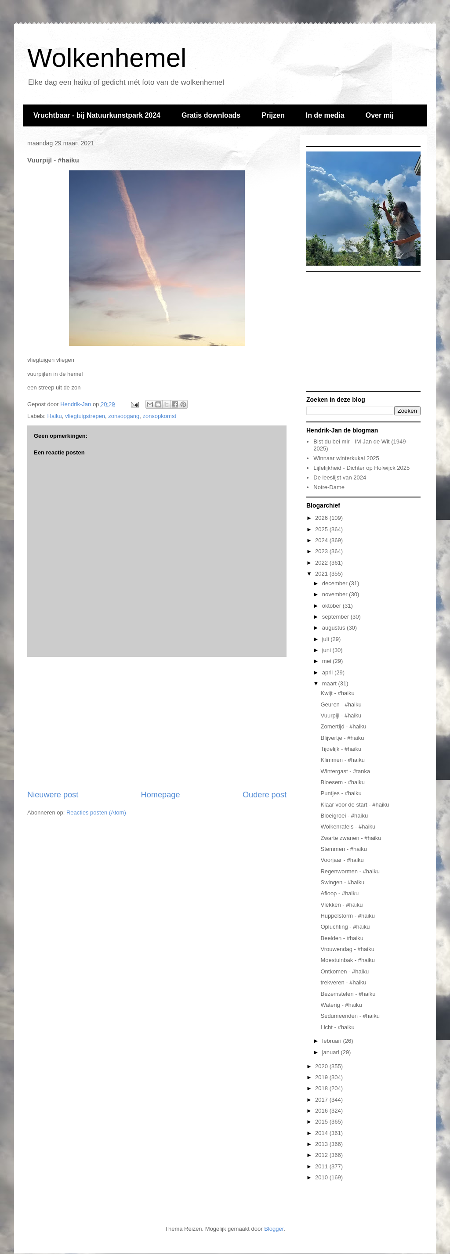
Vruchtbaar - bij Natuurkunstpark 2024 (96, 115)
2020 (322, 1066)
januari (331, 1052)
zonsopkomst (159, 416)
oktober (332, 605)
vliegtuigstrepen (85, 416)
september (336, 616)
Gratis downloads (210, 115)
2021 (322, 573)
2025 (322, 529)
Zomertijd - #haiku (343, 726)
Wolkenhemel (106, 57)
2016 (322, 1110)
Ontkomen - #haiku (344, 971)
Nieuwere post (52, 794)
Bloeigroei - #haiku (344, 815)
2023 (322, 551)
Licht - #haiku (337, 1027)
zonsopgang (123, 416)
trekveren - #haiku (343, 982)
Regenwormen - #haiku (349, 871)
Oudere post (265, 794)
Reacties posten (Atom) (96, 812)
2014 (322, 1133)
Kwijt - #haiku (337, 693)
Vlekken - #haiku (341, 904)
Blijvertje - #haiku (342, 738)
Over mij (380, 115)
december (335, 583)
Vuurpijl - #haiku (340, 715)
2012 (322, 1155)
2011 (322, 1166)
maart (330, 683)
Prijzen (272, 115)
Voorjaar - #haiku (341, 860)
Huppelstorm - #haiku (347, 915)
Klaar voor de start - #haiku (354, 804)
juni (327, 650)
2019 (322, 1077)
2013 (322, 1144)
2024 (322, 540)
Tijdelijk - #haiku (340, 749)
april (328, 672)
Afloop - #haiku (339, 893)
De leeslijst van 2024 (339, 477)
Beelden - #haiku (341, 938)
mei (327, 661)
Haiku (54, 416)
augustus (334, 627)
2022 (322, 562)
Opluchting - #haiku (345, 926)
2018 (322, 1088)
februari (332, 1041)
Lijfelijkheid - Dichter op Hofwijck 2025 (361, 468)
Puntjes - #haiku (340, 793)
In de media (325, 115)
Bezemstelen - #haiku (347, 994)
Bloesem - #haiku (342, 782)
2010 (322, 1177)
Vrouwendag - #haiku (347, 949)
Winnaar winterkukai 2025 (346, 458)
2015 (322, 1121)
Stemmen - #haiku (343, 849)
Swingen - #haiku (342, 882)
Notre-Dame (329, 487)
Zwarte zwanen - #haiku (350, 838)
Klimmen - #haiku (342, 760)
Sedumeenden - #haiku (349, 1016)
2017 (322, 1099)
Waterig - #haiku (341, 1005)
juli (326, 639)
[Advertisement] (157, 723)
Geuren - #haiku (340, 704)
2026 (322, 518)
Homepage (160, 794)
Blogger (273, 1228)
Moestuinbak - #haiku (347, 960)
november (335, 594)
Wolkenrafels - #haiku (347, 826)
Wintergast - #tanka (345, 771)
